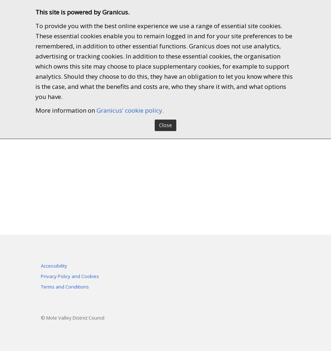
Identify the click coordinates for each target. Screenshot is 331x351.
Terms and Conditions (65, 286)
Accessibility (54, 266)
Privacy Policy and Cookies (70, 276)
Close (165, 125)
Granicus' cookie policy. (130, 110)
